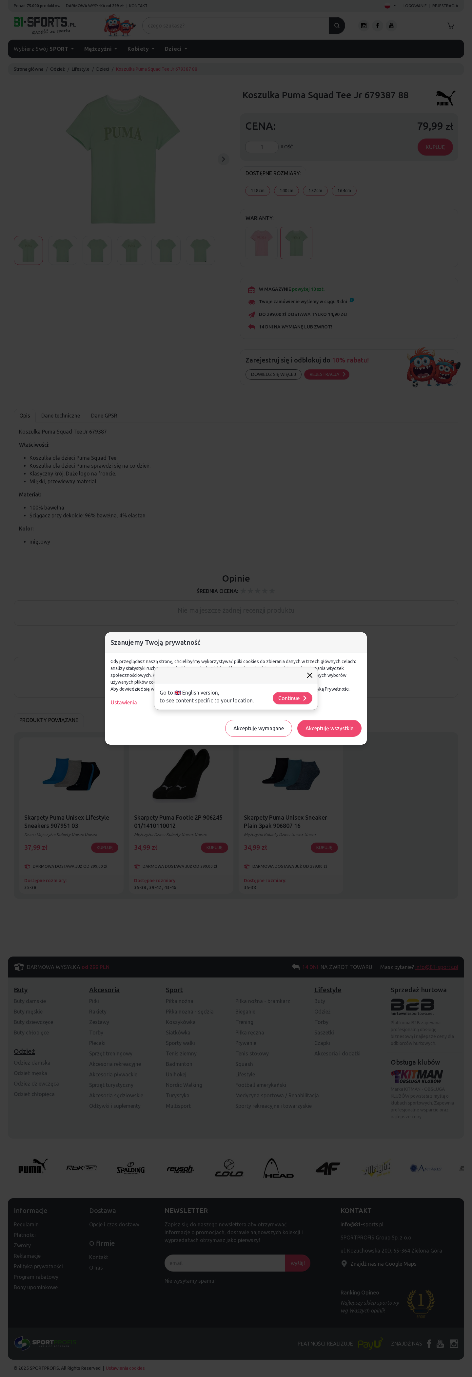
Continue (292, 698)
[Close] (310, 675)
